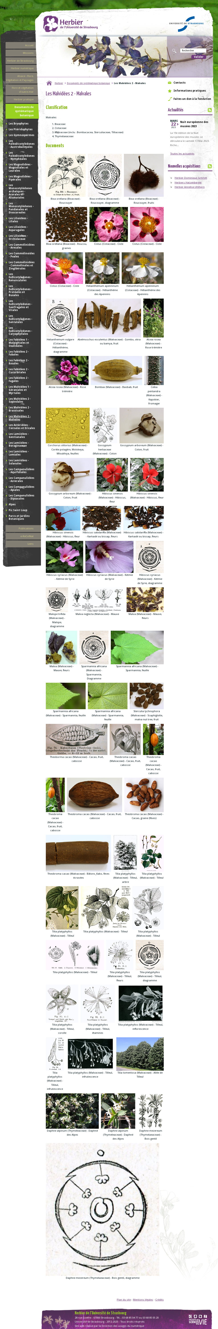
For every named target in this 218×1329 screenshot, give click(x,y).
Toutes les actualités (182, 153)
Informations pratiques (190, 90)
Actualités (175, 110)
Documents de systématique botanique (88, 83)
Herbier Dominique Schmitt (191, 177)
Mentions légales (143, 1299)
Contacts (180, 82)
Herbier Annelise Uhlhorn (190, 187)
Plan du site (124, 1299)
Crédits (159, 1299)
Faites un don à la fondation (192, 98)
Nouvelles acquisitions (184, 166)
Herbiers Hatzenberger (188, 182)
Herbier (59, 83)
